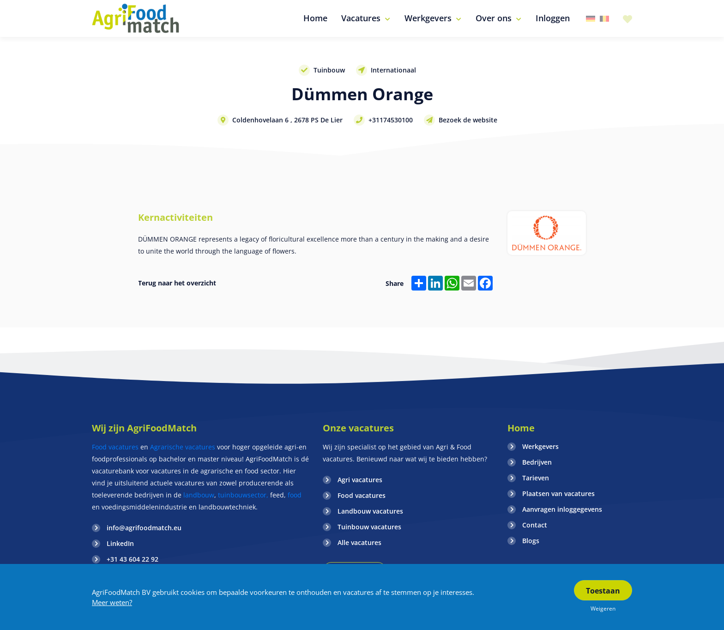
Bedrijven (537, 462)
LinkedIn (120, 543)
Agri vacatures (360, 479)
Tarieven (535, 477)
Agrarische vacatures (183, 446)
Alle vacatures (359, 542)
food (295, 495)
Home (521, 428)
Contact (534, 525)
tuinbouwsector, (243, 495)
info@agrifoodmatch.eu (144, 527)
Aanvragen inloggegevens (562, 509)
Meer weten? (112, 602)
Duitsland (590, 18)
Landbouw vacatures (370, 511)
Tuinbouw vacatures (369, 526)
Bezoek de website (468, 119)
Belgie (604, 18)
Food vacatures (115, 446)
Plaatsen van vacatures (558, 493)
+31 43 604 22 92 (132, 559)
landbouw (198, 495)
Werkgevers (540, 446)
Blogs (530, 540)
